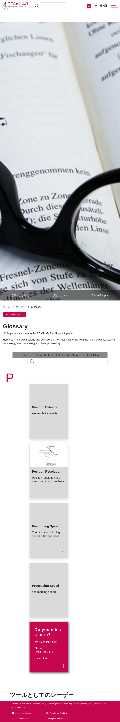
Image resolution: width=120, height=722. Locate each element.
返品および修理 (20, 295)
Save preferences (21, 719)
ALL (25, 354)
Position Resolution (46, 471)
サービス (21, 307)
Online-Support (100, 295)
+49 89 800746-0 (44, 652)
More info (21, 707)
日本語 (103, 5)
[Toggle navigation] (114, 6)
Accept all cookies (55, 719)
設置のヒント (60, 295)
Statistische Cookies (23, 713)
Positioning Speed (45, 526)
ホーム (6, 307)
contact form (41, 658)
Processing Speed (45, 585)
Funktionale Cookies (58, 713)
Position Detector (45, 407)
